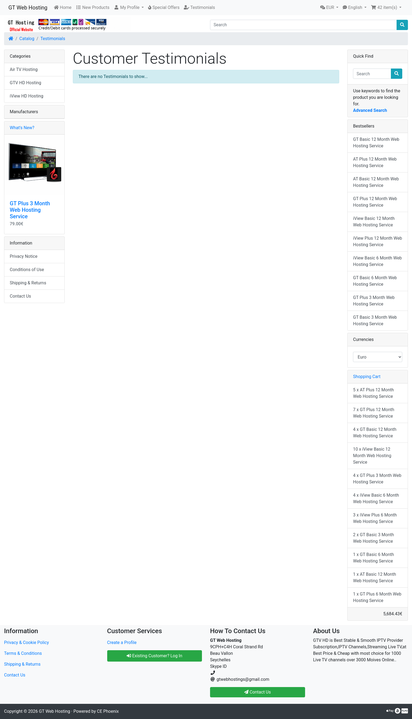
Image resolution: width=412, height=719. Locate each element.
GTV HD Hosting (25, 82)
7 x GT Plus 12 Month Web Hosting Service (373, 413)
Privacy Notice (23, 256)
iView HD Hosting (26, 96)
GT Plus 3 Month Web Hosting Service (30, 210)
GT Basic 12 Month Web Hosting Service (376, 142)
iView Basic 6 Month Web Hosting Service (377, 261)
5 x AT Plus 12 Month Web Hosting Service (373, 393)
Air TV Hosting (24, 69)
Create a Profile (122, 642)
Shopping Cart (366, 376)
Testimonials (52, 38)
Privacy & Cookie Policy (26, 642)
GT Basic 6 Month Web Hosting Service (375, 281)
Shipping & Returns (28, 282)
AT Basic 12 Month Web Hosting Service (376, 182)
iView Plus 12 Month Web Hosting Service (377, 241)
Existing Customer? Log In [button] (154, 655)
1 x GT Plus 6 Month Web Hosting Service (377, 597)
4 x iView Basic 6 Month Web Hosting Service (376, 498)
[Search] (303, 25)
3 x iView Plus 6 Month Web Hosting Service (375, 518)
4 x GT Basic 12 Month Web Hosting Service (374, 432)
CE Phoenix (108, 711)
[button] (129, 7)
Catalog (26, 38)
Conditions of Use (27, 269)
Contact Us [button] (257, 692)
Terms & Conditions (23, 653)
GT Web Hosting (27, 7)
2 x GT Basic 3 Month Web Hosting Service (373, 538)
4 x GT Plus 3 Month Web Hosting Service (377, 478)
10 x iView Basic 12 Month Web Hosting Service (372, 456)
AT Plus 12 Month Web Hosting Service (375, 162)
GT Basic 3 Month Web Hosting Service (375, 320)
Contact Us (20, 296)
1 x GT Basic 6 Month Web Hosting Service (373, 558)
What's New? (22, 127)
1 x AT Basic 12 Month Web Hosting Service (374, 577)
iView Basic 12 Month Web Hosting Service (374, 221)
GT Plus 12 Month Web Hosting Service (375, 202)
